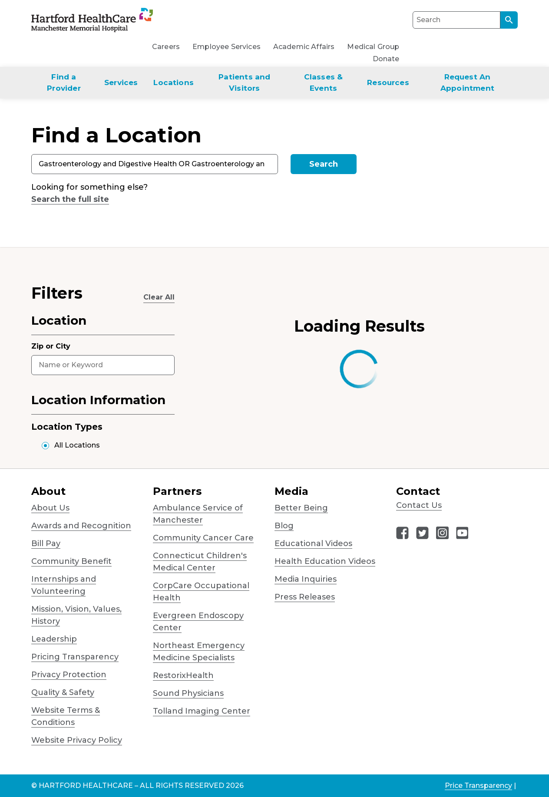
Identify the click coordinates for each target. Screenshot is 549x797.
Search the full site (70, 199)
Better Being (301, 508)
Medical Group (373, 47)
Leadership (54, 639)
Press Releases (304, 597)
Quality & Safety (62, 692)
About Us (50, 508)
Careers (166, 47)
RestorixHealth (183, 675)
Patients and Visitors (244, 82)
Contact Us (419, 505)
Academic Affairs (304, 47)
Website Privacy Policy (76, 740)
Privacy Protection (68, 674)
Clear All (159, 297)
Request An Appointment (467, 82)
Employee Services (226, 47)
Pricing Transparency (75, 657)
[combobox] (154, 164)
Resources (388, 82)
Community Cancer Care (203, 538)
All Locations (77, 445)
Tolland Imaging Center (201, 711)
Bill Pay (45, 543)
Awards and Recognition (81, 525)
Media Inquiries (305, 579)
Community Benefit (71, 561)
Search (323, 164)
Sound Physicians (188, 693)
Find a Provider (63, 82)
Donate (386, 59)
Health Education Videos (324, 561)
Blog (284, 525)
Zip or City (50, 346)
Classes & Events (323, 82)
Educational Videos (313, 543)
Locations (173, 82)
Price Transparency (478, 785)
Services (121, 82)
